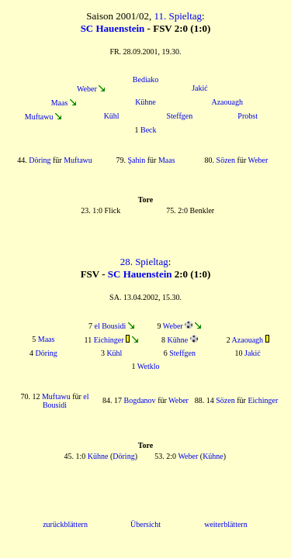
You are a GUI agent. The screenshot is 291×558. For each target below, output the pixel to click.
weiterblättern (226, 524)
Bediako (145, 79)
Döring (39, 160)
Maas (59, 102)
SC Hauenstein (113, 28)
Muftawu (39, 116)
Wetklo (148, 366)
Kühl (112, 116)
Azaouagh (227, 102)
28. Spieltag (144, 261)
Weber (87, 88)
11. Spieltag (178, 16)
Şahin (136, 160)
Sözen (226, 160)
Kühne (145, 102)
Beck (148, 130)
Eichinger (109, 340)
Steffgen (180, 116)
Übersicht (145, 524)
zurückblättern (65, 524)
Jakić (200, 88)
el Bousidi (110, 326)
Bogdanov (140, 400)
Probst (247, 116)
